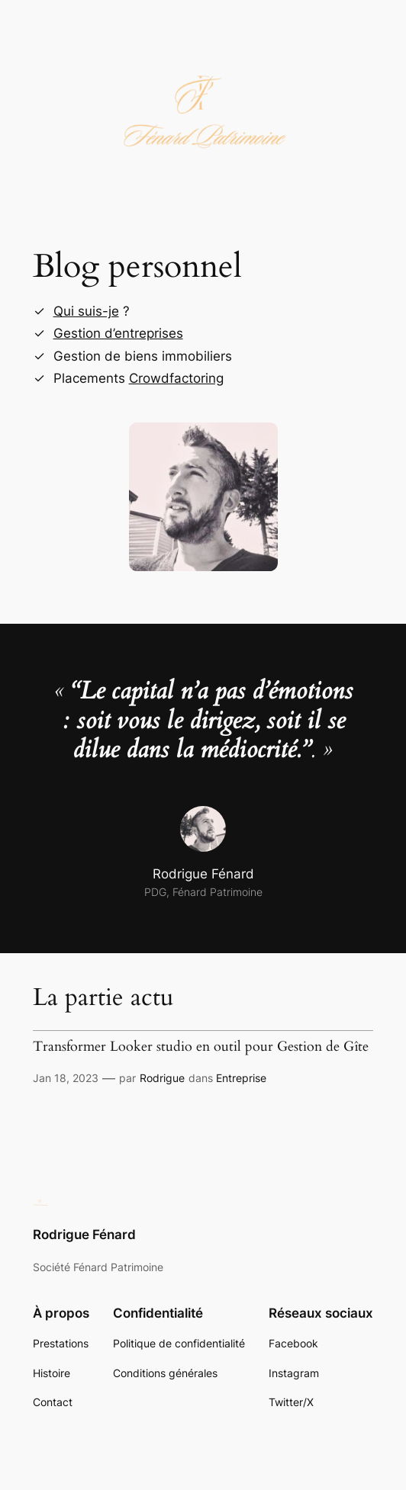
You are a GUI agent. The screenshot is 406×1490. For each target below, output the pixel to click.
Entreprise (241, 1077)
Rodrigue (162, 1077)
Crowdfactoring (176, 378)
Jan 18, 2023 (65, 1077)
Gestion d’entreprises (118, 333)
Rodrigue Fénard (84, 1234)
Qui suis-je (86, 311)
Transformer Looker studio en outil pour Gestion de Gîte (201, 1046)
